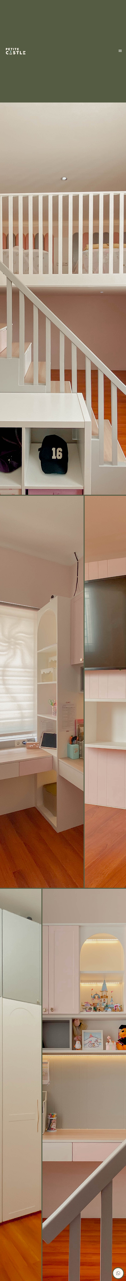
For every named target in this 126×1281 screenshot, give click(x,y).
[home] (15, 51)
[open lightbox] (63, 692)
